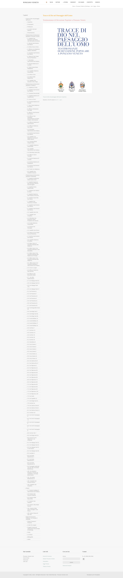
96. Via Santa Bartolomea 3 (30, 456)
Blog (51, 2)
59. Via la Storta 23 (32, 358)
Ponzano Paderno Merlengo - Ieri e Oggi (86, 6)
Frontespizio (30, 24)
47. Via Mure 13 (31, 330)
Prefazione (30, 26)
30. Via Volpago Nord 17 (33, 289)
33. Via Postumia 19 (32, 296)
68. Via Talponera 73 (32, 379)
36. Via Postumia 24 (32, 303)
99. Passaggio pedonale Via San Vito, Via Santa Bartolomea (33, 468)
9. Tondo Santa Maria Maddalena (32, 68)
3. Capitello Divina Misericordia (31, 187)
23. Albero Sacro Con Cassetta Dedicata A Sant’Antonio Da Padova (33, 264)
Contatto (90, 2)
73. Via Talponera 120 (32, 391)
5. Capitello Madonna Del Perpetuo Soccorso (33, 195)
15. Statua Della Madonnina (31, 77)
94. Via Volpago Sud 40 (33, 450)
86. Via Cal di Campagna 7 (33, 426)
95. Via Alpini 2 (31, 453)
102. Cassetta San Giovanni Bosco (31, 481)
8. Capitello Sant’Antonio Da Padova (33, 205)
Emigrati (73, 2)
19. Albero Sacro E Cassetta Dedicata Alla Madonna (33, 245)
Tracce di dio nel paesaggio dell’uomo (32, 19)
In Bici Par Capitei (31, 525)
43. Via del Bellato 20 (32, 320)
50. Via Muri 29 (31, 337)
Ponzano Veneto (31, 2)
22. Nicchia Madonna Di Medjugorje (33, 162)
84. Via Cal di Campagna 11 (33, 419)
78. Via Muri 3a (31, 403)
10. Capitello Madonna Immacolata (32, 71)
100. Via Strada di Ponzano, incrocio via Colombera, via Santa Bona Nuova (32, 473)
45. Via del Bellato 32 (32, 325)
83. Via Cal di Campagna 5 (33, 415)
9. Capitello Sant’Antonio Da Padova (33, 209)
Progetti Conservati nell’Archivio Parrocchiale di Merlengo (33, 529)
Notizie (58, 2)
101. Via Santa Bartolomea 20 (31, 478)
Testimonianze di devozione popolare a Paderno (32, 84)
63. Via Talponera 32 (32, 368)
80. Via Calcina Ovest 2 (33, 408)
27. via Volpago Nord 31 (33, 280)
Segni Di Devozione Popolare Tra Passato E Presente (31, 518)
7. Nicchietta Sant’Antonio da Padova (33, 60)
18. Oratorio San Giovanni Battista (31, 494)
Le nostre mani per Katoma (32, 29)
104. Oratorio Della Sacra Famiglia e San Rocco (32, 509)
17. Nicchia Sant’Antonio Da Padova (33, 237)
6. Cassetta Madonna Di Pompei (33, 102)
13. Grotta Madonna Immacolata (32, 223)
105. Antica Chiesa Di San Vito (32, 514)
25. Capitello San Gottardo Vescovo (31, 172)
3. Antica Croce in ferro (33, 47)
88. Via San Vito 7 (31, 433)
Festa (28, 532)
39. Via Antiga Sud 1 (32, 311)
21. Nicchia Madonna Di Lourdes (33, 159)
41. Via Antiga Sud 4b (32, 316)
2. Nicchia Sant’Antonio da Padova (33, 44)
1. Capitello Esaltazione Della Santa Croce (33, 179)
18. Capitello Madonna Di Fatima (32, 240)
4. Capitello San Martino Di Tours (33, 191)
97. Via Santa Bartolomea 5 (30, 460)
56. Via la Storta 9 (31, 351)
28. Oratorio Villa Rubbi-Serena (33, 505)
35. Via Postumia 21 (32, 300)
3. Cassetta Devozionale (33, 93)
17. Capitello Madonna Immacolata (32, 146)
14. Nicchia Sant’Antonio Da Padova (33, 133)
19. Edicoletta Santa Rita (33, 152)
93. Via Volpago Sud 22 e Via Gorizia (33, 448)
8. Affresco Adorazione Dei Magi (32, 109)
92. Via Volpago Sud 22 (33, 445)
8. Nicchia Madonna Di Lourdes (33, 64)
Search (97, 2)
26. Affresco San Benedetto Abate (31, 274)
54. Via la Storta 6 (31, 346)
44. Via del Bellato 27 (32, 323)
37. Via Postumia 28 (32, 305)
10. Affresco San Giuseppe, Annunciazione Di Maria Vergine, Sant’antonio (33, 118)
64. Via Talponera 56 (32, 370)
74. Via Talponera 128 (32, 393)
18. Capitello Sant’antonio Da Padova (33, 149)
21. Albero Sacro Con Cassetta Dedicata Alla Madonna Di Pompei (33, 254)
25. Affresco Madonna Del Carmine (32, 270)
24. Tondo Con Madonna (33, 169)
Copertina (29, 22)
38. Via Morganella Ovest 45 (33, 308)
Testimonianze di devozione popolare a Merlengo (32, 175)
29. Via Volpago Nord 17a (32, 286)
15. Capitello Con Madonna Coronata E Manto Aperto (32, 138)
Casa (73, 6)
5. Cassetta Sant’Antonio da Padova (33, 53)
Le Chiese (29, 534)
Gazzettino (45, 561)
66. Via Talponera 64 (32, 375)
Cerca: (64, 556)
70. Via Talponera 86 (32, 384)
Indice (28, 539)
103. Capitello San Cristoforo (31, 485)
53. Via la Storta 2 (31, 344)
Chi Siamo (81, 2)
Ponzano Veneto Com (62, 574)
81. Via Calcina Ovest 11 (33, 410)
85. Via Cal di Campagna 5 (33, 423)
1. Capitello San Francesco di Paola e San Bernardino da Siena (33, 40)
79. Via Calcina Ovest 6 (33, 405)
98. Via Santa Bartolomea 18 (31, 463)
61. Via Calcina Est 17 (32, 363)
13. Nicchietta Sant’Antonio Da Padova (33, 130)
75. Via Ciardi (30, 396)
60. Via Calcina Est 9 (32, 360)
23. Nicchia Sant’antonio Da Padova (33, 166)
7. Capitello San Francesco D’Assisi (32, 202)
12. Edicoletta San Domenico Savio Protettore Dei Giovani (32, 219)
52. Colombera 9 (31, 342)
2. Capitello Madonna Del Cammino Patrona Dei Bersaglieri (32, 183)
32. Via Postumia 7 (32, 293)
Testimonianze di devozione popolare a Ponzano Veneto (32, 35)
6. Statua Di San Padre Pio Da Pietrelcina (33, 57)
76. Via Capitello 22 (32, 398)
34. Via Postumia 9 (32, 298)
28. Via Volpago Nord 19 (33, 283)
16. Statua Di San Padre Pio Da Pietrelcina (33, 233)
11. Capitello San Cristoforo (31, 215)
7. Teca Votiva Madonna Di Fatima (33, 106)
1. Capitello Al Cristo (32, 87)
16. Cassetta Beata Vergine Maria (32, 142)
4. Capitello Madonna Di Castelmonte (33, 96)
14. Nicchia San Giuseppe (31, 227)
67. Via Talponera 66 (32, 377)
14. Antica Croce (31, 74)
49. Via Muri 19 (31, 335)
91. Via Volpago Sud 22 (33, 442)
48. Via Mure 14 (31, 332)
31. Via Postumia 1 (32, 291)
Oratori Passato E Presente (31, 522)
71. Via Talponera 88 (32, 386)
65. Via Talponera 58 (32, 372)
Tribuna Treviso (46, 566)
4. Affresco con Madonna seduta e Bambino (33, 50)
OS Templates (96, 574)
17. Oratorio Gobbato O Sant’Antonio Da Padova (33, 491)
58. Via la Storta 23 (32, 356)
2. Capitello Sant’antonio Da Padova (33, 90)
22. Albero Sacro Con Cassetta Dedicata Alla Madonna (33, 259)
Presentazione (31, 32)
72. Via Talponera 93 (32, 389)
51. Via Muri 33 (31, 339)
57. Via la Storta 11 (32, 353)
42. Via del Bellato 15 (32, 318)
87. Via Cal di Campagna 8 (33, 430)
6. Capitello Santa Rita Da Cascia (32, 198)
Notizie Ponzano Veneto (49, 558)
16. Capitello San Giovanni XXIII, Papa (32, 81)
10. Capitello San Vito (32, 212)
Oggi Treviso (46, 564)
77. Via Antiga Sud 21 (32, 400)
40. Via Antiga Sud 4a (32, 313)
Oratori (27, 488)
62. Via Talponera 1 (32, 365)
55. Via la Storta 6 (31, 349)
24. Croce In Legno (32, 267)
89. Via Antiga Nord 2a (32, 435)
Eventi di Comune (47, 556)
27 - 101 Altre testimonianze (30, 278)
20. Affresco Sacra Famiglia (31, 155)
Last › (60, 99)
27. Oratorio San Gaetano (31, 502)
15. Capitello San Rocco (33, 230)
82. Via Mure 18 (31, 412)
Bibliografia (30, 537)
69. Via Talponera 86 (32, 382)
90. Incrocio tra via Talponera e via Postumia (31, 439)
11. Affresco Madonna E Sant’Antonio (33, 123)
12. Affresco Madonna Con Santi (32, 126)
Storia (66, 2)
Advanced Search (67, 565)
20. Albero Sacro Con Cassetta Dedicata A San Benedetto (33, 249)
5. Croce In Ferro (31, 99)
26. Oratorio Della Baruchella (31, 498)
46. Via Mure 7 (31, 328)
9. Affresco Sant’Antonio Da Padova (33, 113)
